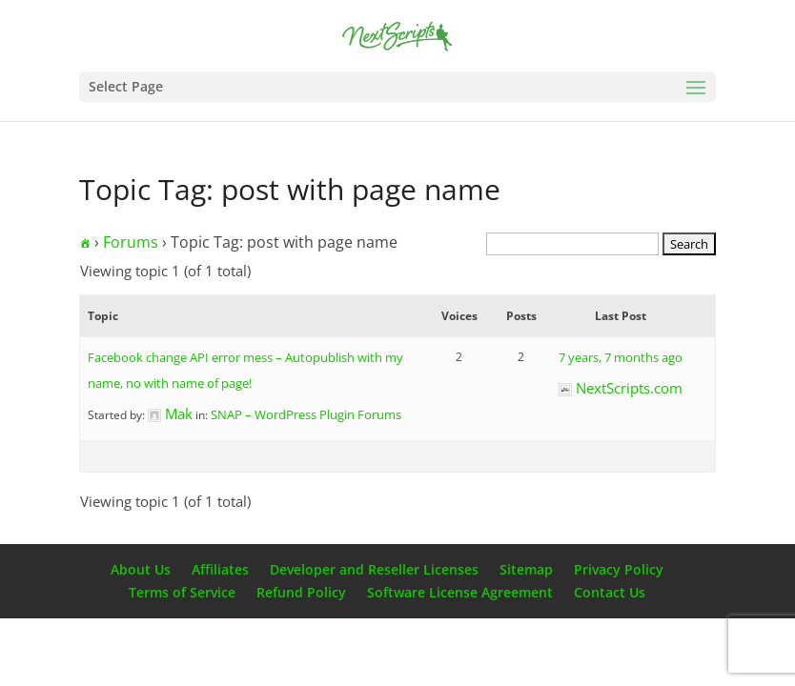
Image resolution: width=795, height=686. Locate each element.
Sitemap (526, 569)
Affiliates (220, 569)
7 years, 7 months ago (621, 357)
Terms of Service (182, 592)
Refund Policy (301, 592)
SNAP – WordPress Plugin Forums (306, 414)
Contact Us (609, 592)
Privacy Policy (618, 569)
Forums (130, 242)
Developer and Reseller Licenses (374, 569)
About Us (141, 569)
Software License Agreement (460, 592)
